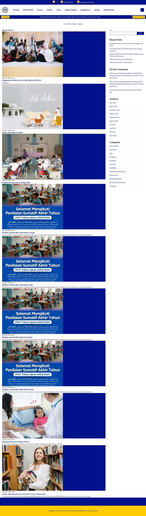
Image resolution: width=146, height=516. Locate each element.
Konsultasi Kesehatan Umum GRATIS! (15, 442)
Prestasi (40, 10)
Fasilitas (49, 10)
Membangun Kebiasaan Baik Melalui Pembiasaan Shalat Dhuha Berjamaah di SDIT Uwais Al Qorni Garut (127, 75)
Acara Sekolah (114, 146)
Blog (111, 153)
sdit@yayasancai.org (87, 2)
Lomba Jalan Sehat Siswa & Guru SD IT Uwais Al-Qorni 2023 (23, 494)
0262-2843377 (68, 2)
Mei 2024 (112, 132)
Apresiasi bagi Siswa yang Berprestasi (121, 59)
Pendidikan (113, 168)
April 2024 (113, 135)
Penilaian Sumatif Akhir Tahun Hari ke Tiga (17, 285)
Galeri (58, 10)
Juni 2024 (113, 128)
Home (74, 24)
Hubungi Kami (109, 10)
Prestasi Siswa (114, 175)
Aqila (111, 73)
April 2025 (113, 103)
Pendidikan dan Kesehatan (118, 171)
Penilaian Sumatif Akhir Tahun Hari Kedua (17, 337)
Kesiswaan (113, 164)
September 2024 (114, 117)
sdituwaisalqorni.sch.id (117, 90)
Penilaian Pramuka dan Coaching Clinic (16, 182)
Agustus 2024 (114, 121)
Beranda (16, 10)
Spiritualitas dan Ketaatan (117, 182)
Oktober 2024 (114, 113)
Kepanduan (113, 157)
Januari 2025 (113, 106)
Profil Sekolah (28, 10)
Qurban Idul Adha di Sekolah (12, 132)
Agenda (96, 10)
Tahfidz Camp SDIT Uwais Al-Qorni (121, 62)
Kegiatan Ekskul (70, 10)
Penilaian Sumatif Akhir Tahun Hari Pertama (18, 389)
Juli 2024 (112, 124)
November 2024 (114, 110)
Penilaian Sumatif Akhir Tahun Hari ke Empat (18, 233)
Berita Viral (113, 149)
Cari (111, 30)
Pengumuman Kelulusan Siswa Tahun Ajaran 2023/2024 (21, 80)
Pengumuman (85, 10)
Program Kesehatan (115, 179)
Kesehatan (113, 160)
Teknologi (113, 186)
